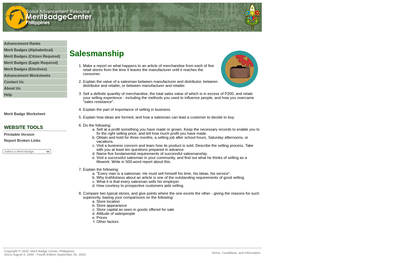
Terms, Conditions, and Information (236, 253)
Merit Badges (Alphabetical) (28, 50)
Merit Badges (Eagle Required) (31, 63)
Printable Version (19, 134)
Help (8, 95)
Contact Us (14, 82)
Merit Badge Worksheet (24, 114)
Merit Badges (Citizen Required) (32, 56)
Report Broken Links (22, 140)
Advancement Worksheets (27, 75)
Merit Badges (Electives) (25, 69)
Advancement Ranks (22, 43)
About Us (12, 88)
